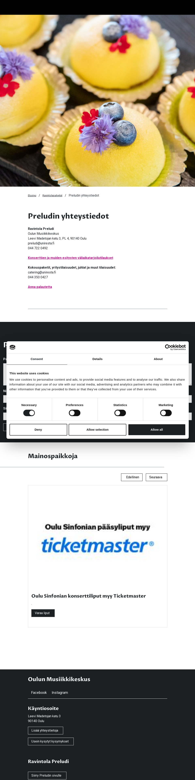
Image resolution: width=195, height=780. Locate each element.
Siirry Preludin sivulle (46, 775)
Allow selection (97, 429)
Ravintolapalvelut (52, 195)
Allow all (157, 429)
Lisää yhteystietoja (44, 730)
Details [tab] (98, 359)
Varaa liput (42, 613)
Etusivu (32, 195)
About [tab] (158, 359)
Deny (38, 429)
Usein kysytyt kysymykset (50, 741)
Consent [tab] (37, 359)
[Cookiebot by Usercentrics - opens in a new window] (168, 347)
